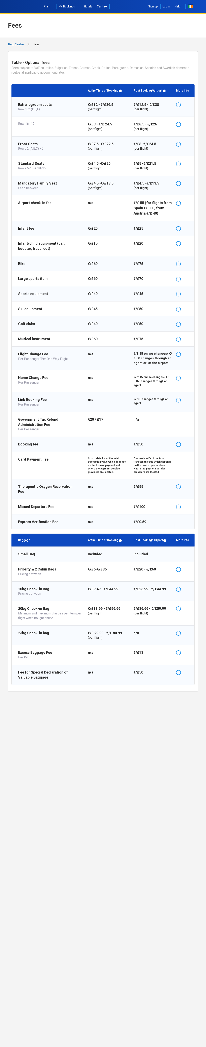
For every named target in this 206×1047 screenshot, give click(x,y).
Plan (49, 6)
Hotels (88, 6)
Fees (37, 44)
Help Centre (16, 44)
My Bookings (69, 6)
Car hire (102, 6)
